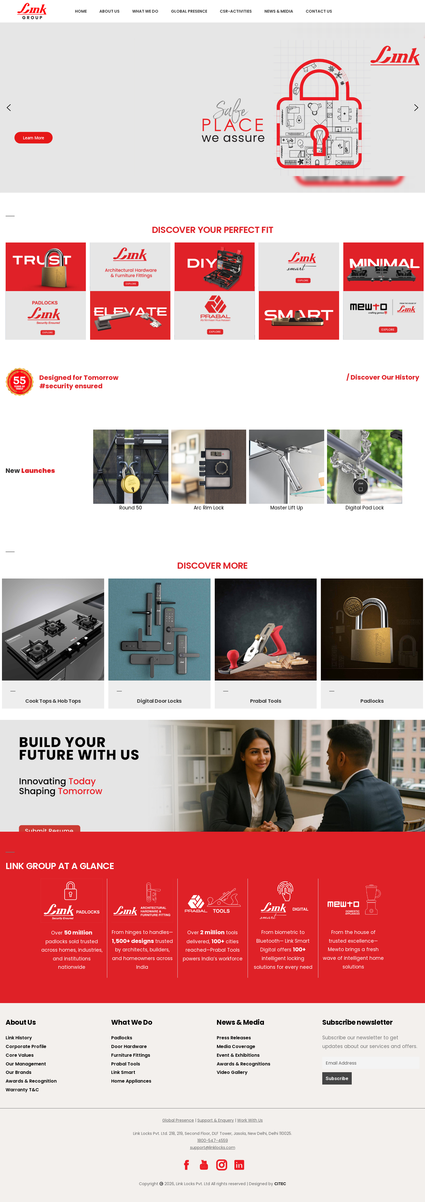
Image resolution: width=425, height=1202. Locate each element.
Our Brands (18, 1072)
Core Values (20, 1055)
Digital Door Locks (159, 700)
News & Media (278, 11)
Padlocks (371, 700)
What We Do (145, 11)
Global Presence (189, 11)
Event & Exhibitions (238, 1055)
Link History (19, 1038)
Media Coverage (236, 1046)
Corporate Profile (26, 1046)
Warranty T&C (22, 1090)
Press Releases (234, 1038)
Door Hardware (129, 1046)
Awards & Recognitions (243, 1064)
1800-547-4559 (212, 1140)
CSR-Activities (236, 11)
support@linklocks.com (212, 1147)
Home (81, 11)
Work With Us (250, 1120)
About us (109, 11)
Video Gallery (232, 1072)
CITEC (280, 1184)
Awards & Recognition (31, 1081)
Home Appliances (131, 1081)
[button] (212, 107)
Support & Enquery (215, 1120)
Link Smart (123, 1072)
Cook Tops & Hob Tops (53, 700)
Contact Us (319, 11)
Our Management (26, 1064)
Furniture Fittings (130, 1055)
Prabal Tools (265, 700)
